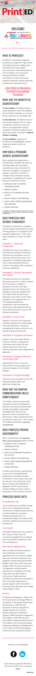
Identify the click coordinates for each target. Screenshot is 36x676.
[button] (2, 2)
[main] (18, 28)
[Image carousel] (18, 37)
